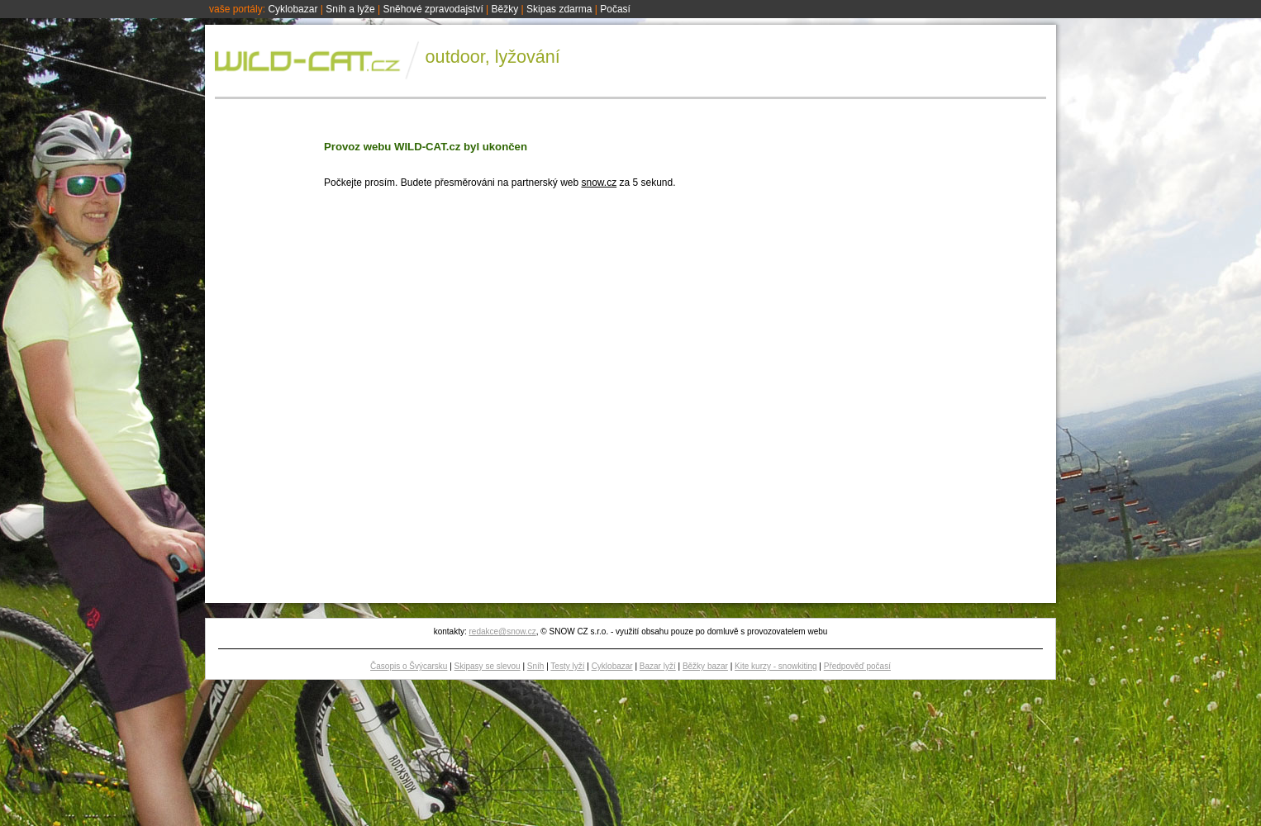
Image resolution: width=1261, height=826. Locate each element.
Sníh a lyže (350, 9)
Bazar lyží (658, 666)
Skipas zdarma (559, 9)
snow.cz (598, 182)
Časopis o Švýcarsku (408, 666)
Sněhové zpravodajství (433, 9)
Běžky (505, 9)
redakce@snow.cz (502, 631)
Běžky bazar (705, 666)
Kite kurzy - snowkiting (775, 666)
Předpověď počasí (857, 666)
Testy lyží (567, 666)
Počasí (615, 9)
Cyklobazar (292, 9)
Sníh (536, 666)
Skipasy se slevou (487, 666)
